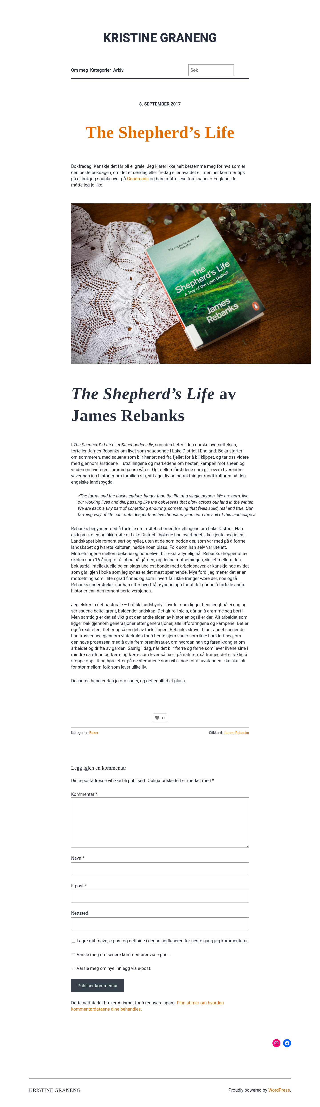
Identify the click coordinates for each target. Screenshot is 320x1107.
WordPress (279, 1090)
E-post (79, 885)
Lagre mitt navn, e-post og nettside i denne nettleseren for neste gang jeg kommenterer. (163, 940)
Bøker (93, 733)
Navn (77, 858)
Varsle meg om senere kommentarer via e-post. (123, 954)
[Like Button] (157, 718)
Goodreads (137, 178)
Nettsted (79, 913)
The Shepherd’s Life (160, 132)
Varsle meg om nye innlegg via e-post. (114, 968)
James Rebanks (236, 733)
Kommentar (84, 794)
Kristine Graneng (160, 38)
